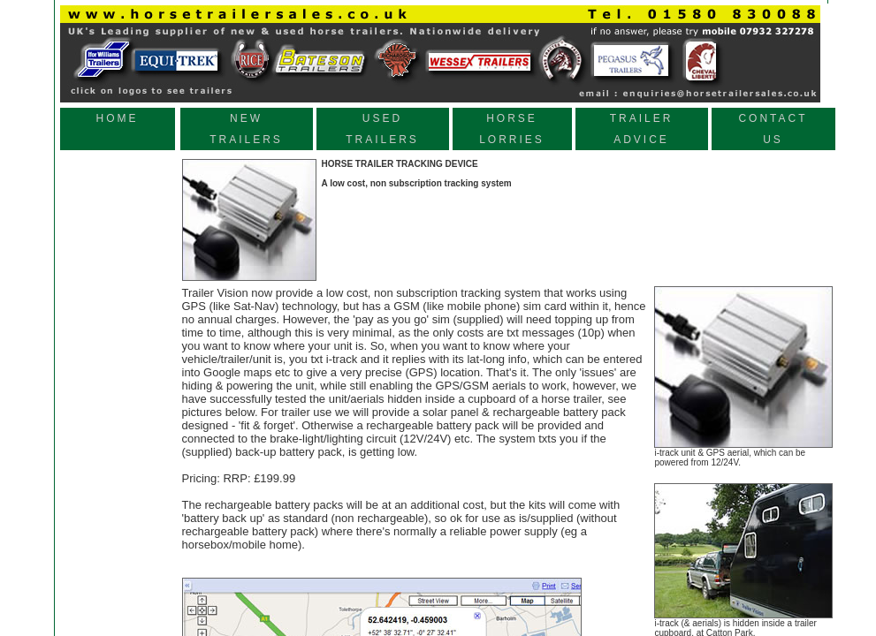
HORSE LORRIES (512, 129)
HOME (117, 129)
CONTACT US (772, 129)
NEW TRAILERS (246, 129)
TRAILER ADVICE (642, 129)
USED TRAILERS (382, 129)
